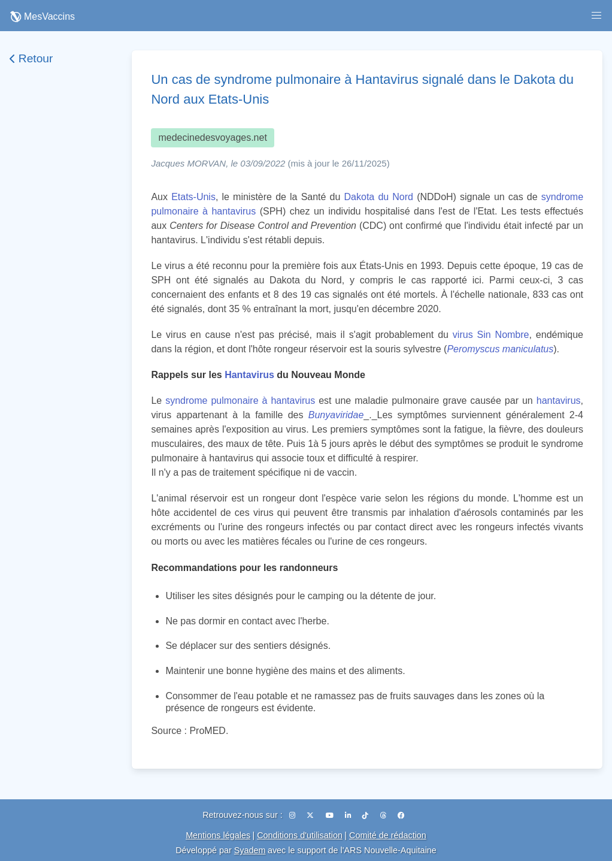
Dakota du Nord (378, 197)
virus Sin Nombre (491, 335)
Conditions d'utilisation (300, 835)
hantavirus (559, 400)
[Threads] (384, 815)
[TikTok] (366, 815)
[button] (596, 15)
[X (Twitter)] (311, 815)
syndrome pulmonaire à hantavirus (240, 400)
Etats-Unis (193, 197)
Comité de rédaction (387, 835)
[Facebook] (401, 815)
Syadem (250, 850)
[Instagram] (293, 815)
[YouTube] (330, 815)
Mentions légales (218, 835)
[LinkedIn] (348, 815)
